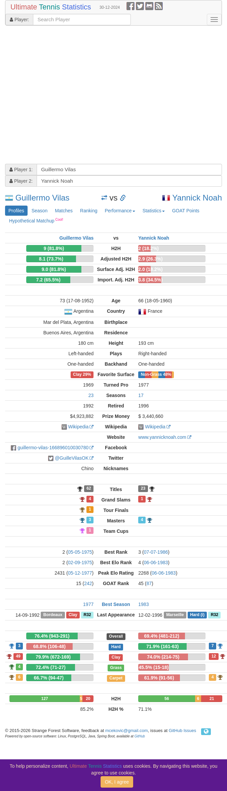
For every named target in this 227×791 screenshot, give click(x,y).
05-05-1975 (80, 552)
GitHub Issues (182, 730)
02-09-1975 (80, 562)
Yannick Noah (197, 197)
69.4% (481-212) (161, 636)
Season (39, 210)
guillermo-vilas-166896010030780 (52, 447)
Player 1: (21, 169)
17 (141, 395)
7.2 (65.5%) (48, 279)
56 (166, 698)
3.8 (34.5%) (150, 279)
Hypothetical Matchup (36, 220)
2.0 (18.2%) (150, 269)
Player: (19, 19)
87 (149, 583)
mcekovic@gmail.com (126, 730)
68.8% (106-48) (49, 646)
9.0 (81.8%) (54, 269)
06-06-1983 (156, 562)
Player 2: (21, 181)
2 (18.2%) (148, 248)
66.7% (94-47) (49, 677)
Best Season (116, 604)
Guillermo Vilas (42, 197)
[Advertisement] (63, 95)
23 (91, 395)
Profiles (16, 210)
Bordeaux (53, 615)
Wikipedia (78, 426)
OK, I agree (117, 782)
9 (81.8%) (54, 248)
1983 (143, 604)
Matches (64, 210)
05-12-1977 (80, 573)
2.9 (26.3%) (150, 259)
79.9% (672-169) (53, 657)
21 (212, 698)
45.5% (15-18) (153, 667)
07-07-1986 (156, 552)
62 (88, 488)
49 (18, 656)
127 (44, 698)
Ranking (88, 210)
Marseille (175, 615)
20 (88, 698)
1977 (88, 604)
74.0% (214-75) (163, 657)
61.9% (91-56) (159, 677)
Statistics (154, 210)
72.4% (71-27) (51, 667)
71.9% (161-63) (162, 646)
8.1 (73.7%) (51, 259)
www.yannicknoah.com (162, 437)
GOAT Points (185, 210)
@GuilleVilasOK (71, 458)
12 (214, 656)
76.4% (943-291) (51, 636)
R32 (87, 615)
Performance (120, 210)
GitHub (140, 736)
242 (88, 583)
